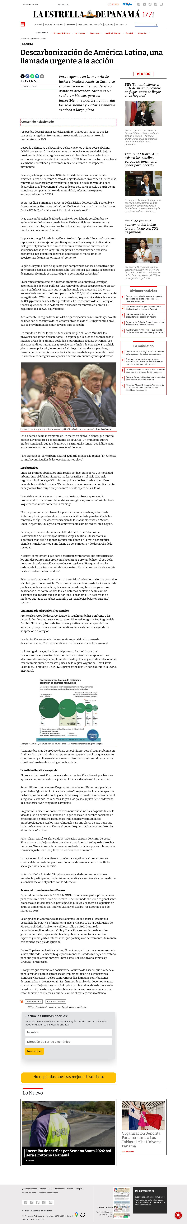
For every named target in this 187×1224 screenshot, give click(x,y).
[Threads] (139, 4)
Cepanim (142, 33)
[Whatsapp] (32, 76)
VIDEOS (143, 74)
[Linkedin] (37, 76)
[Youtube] (161, 4)
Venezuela (94, 33)
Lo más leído (143, 346)
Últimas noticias (143, 291)
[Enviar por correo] (42, 76)
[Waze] (82, 1214)
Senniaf (129, 33)
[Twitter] (22, 76)
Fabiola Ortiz (32, 81)
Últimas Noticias (61, 33)
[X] (144, 4)
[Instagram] (155, 4)
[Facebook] (150, 4)
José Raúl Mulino (112, 33)
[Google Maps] (76, 1214)
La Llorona (80, 33)
